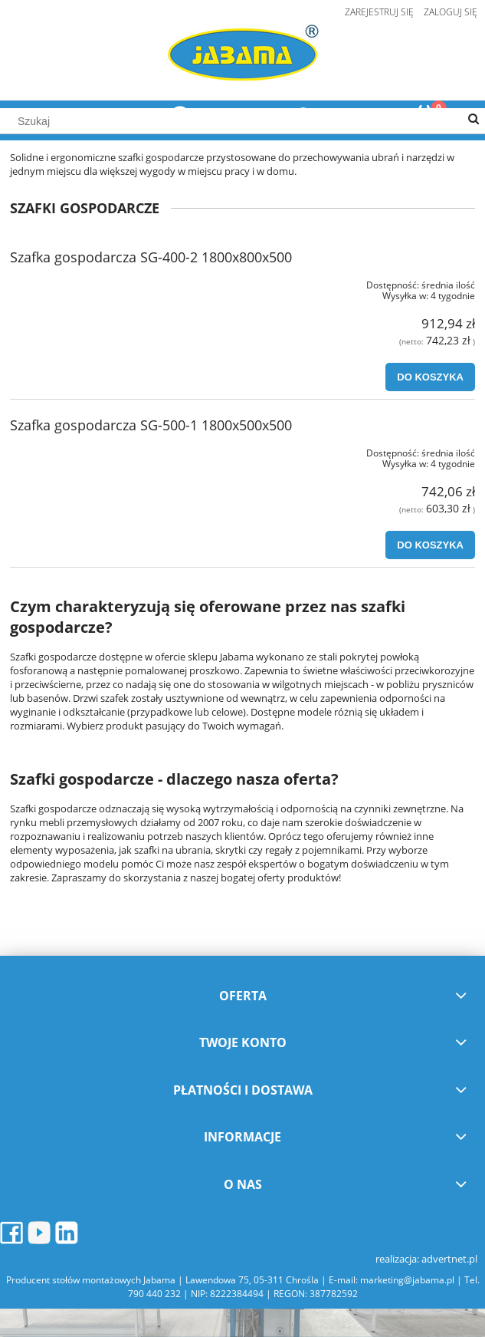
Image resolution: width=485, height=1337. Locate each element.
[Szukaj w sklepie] (242, 121)
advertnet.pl (449, 1259)
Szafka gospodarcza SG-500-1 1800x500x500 (151, 425)
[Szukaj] (473, 119)
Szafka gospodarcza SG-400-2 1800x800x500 (151, 257)
